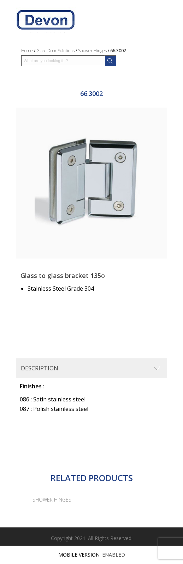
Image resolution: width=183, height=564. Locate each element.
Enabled (113, 554)
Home (27, 51)
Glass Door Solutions (55, 51)
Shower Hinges (92, 51)
